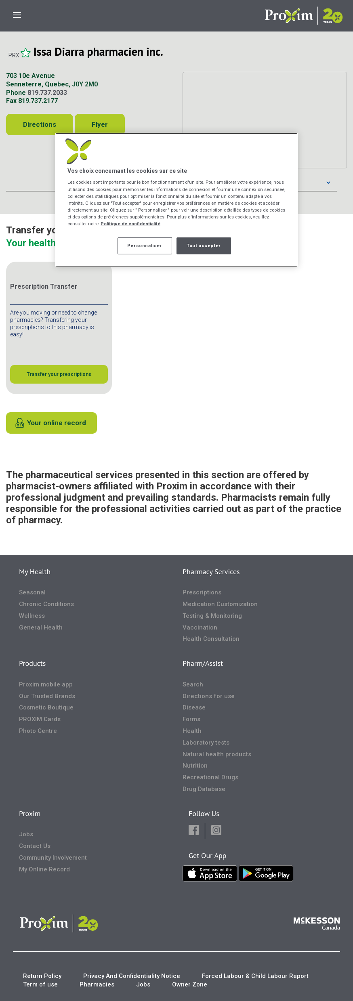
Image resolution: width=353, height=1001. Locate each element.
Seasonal (32, 592)
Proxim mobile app (46, 684)
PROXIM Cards (40, 719)
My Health (34, 571)
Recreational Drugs (210, 777)
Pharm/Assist (203, 663)
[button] (194, 831)
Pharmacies (97, 984)
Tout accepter (204, 245)
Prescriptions (202, 592)
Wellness (32, 615)
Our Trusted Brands (47, 696)
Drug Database (204, 789)
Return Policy (42, 976)
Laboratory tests (206, 742)
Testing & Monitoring (212, 615)
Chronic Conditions (46, 604)
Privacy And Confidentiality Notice (131, 976)
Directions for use (209, 696)
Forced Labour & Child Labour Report (255, 976)
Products (32, 663)
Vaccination (200, 627)
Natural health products (217, 754)
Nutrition (195, 765)
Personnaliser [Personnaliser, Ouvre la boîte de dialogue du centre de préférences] (144, 245)
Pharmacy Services (211, 571)
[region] (176, 200)
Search (193, 684)
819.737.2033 (47, 93)
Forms (191, 719)
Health (192, 730)
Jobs (26, 834)
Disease (194, 707)
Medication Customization (220, 604)
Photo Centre (38, 730)
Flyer (100, 124)
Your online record (56, 423)
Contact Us (34, 846)
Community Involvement (53, 857)
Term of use (40, 984)
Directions (39, 124)
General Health (41, 627)
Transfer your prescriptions (59, 374)
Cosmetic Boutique (46, 707)
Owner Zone (189, 984)
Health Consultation (211, 638)
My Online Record (44, 869)
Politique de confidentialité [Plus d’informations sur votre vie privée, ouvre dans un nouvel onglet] (130, 224)
